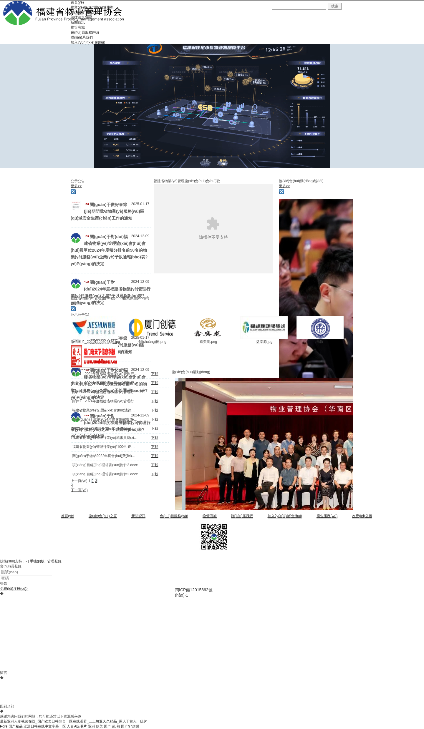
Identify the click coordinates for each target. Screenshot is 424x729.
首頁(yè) (67, 516)
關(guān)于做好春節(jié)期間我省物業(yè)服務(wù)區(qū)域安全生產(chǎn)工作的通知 (107, 211)
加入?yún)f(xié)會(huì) (285, 516)
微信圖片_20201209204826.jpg (95, 342)
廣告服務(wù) (327, 516)
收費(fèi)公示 (362, 516)
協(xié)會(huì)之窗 (103, 516)
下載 (154, 374)
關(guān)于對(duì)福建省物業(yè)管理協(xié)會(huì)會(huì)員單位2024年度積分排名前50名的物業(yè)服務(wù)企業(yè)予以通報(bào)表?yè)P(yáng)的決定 (109, 250)
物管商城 (210, 516)
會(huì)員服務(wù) (174, 516)
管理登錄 (54, 561)
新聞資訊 (138, 516)
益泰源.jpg (264, 342)
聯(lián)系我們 (242, 516)
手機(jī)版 (37, 561)
